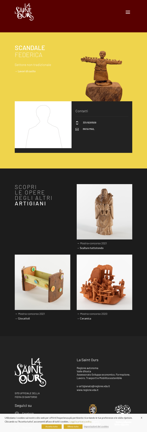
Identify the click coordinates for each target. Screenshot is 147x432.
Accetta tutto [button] (51, 426)
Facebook (28, 413)
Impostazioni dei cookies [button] (96, 426)
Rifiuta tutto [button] (73, 426)
